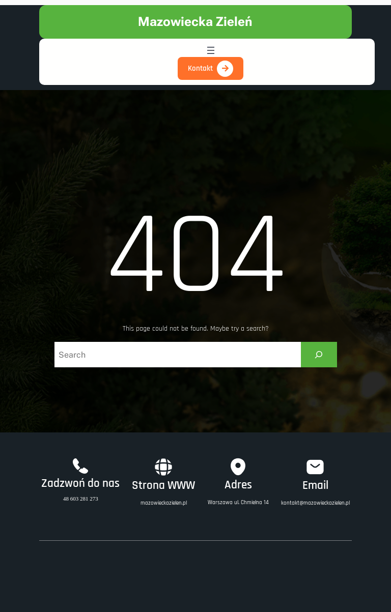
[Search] (319, 354)
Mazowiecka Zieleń (195, 21)
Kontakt (200, 68)
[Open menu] (211, 50)
